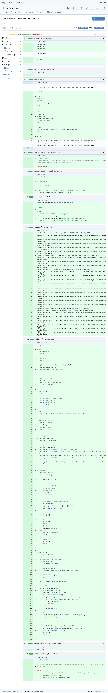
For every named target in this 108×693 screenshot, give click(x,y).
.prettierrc (38, 69)
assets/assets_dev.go (42, 171)
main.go (38, 339)
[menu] (104, 34)
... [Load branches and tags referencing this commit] (4, 23)
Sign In (102, 2)
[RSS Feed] (68, 8)
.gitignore (38, 38)
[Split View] (100, 34)
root (6, 8)
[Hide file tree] (3, 34)
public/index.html (41, 644)
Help (18, 2)
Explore (10, 2)
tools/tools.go (40, 654)
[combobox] (95, 34)
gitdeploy (14, 8)
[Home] (4, 2)
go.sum (37, 227)
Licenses (99, 691)
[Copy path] (43, 38)
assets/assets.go (40, 152)
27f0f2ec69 (83, 28)
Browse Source (98, 19)
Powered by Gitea (8, 691)
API (104, 691)
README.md (38, 79)
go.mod (37, 197)
